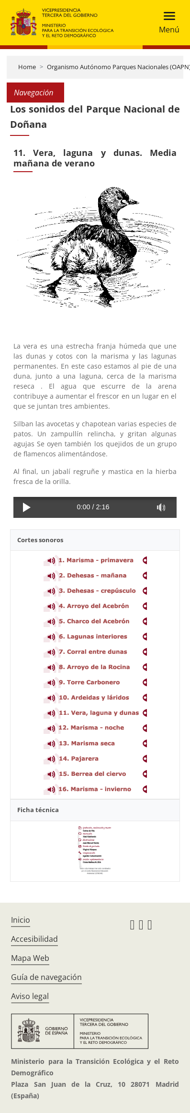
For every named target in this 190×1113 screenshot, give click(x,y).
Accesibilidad (34, 939)
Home (27, 66)
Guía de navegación (46, 977)
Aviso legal (30, 996)
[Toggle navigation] (166, 22)
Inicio (20, 920)
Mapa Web (30, 958)
